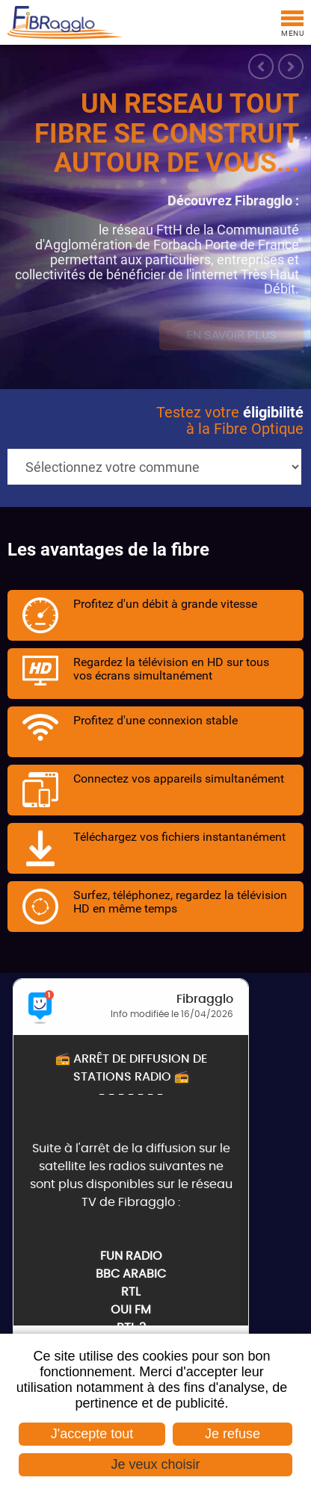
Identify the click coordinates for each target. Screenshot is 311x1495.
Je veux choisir (155, 1464)
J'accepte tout (92, 1433)
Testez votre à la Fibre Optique (230, 420)
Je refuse (232, 1433)
